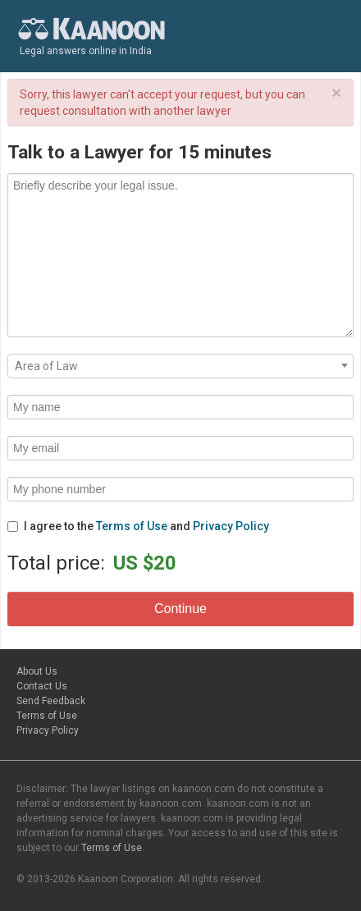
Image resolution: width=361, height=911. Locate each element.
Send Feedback (50, 701)
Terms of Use (131, 526)
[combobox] (180, 366)
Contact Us (41, 686)
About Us (36, 671)
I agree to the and (138, 526)
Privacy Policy (231, 526)
